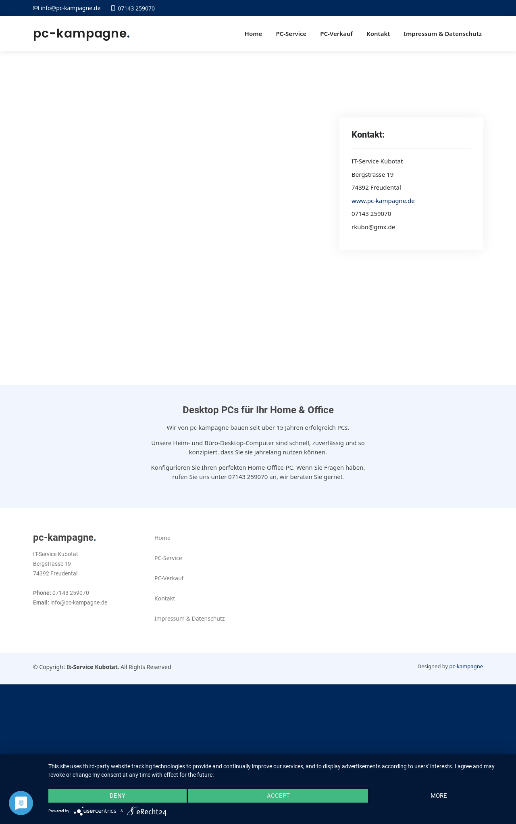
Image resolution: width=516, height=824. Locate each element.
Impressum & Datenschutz (443, 33)
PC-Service (291, 33)
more (439, 796)
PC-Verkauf (336, 33)
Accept (278, 796)
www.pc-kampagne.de (383, 201)
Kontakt (378, 33)
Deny (117, 796)
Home (253, 33)
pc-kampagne (81, 33)
